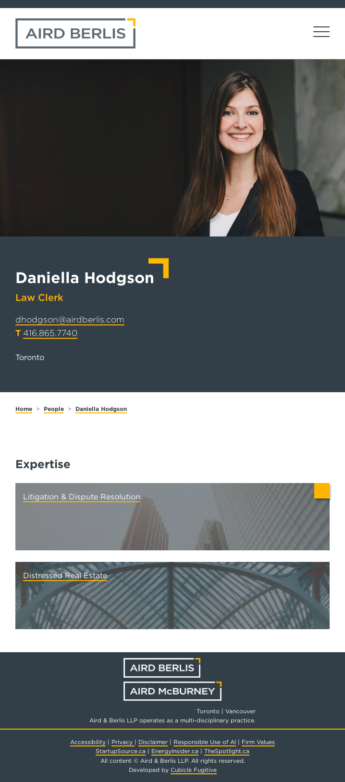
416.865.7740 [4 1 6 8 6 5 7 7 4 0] (50, 333)
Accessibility (88, 741)
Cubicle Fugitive (194, 769)
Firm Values (258, 741)
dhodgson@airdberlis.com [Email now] (69, 319)
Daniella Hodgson (101, 408)
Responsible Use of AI (204, 741)
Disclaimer (153, 741)
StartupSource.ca (121, 751)
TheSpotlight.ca (226, 751)
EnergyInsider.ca (174, 751)
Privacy (123, 741)
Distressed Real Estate (65, 575)
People (54, 408)
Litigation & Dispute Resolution (81, 496)
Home (23, 408)
